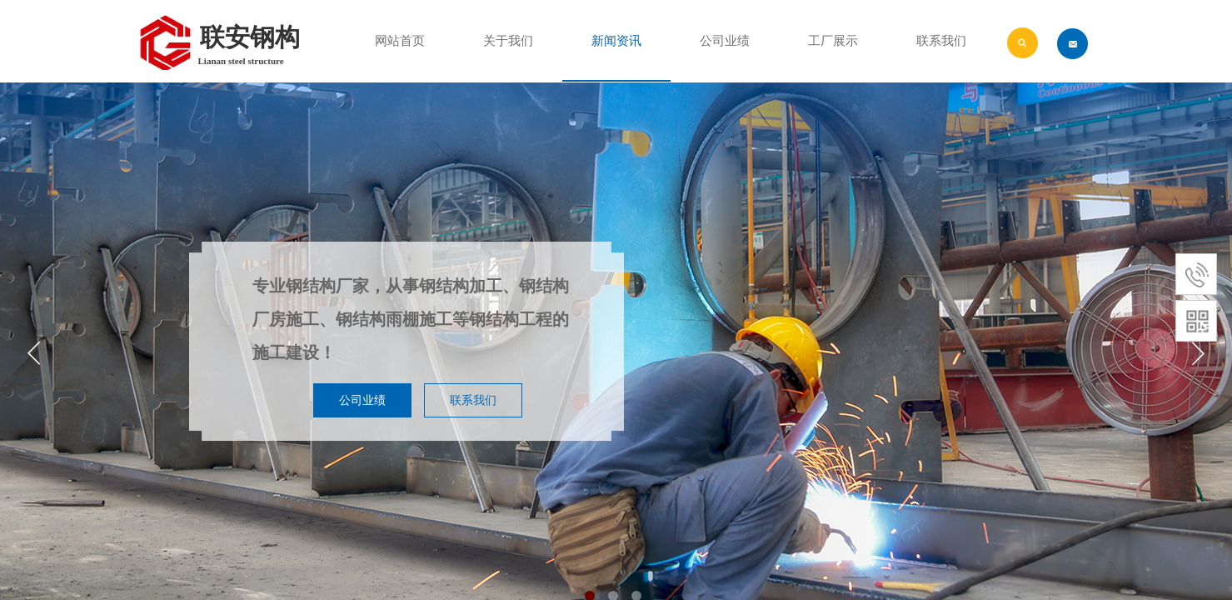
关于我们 (508, 41)
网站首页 (400, 41)
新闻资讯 (616, 41)
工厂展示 (833, 41)
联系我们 (941, 41)
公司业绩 (725, 41)
